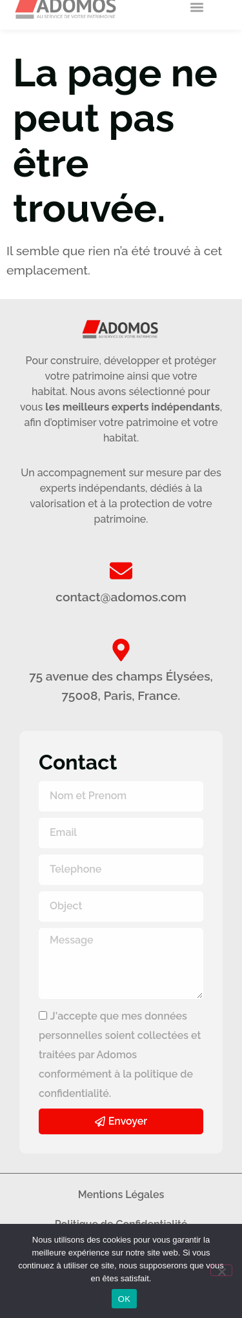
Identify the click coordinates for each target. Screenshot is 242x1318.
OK (124, 1299)
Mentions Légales (121, 1194)
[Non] (221, 1270)
